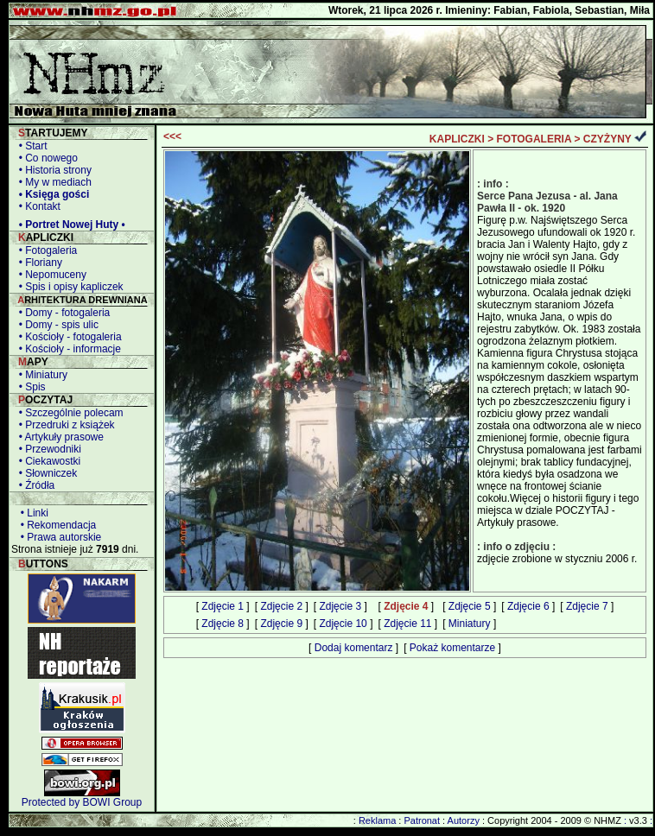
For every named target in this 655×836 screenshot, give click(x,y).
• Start (30, 146)
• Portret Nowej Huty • (69, 224)
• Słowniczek (45, 473)
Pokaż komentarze (452, 648)
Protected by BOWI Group (82, 802)
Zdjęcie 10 (342, 624)
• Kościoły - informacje (67, 349)
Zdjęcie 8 (222, 624)
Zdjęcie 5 (469, 606)
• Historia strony (52, 170)
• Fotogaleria (45, 250)
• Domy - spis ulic (56, 325)
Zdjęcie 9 (281, 624)
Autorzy (464, 820)
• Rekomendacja (55, 525)
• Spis (29, 387)
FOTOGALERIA (534, 139)
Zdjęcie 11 (407, 624)
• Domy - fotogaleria (61, 313)
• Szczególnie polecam (68, 413)
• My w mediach (52, 182)
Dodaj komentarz (354, 648)
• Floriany (37, 262)
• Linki (31, 513)
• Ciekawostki (46, 461)
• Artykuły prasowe (58, 437)
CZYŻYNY (607, 139)
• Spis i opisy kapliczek (68, 287)
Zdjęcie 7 (587, 606)
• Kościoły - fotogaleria (67, 337)
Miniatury (469, 624)
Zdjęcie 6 (528, 606)
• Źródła (33, 485)
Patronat (422, 820)
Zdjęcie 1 (222, 606)
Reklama (377, 820)
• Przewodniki (47, 449)
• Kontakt (36, 206)
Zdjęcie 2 (281, 606)
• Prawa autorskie (58, 537)
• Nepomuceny (49, 275)
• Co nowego (45, 158)
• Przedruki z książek (64, 425)
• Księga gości (51, 194)
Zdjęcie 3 (340, 606)
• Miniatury (40, 375)
